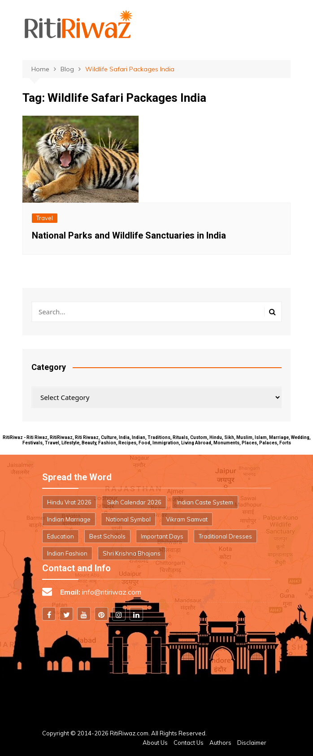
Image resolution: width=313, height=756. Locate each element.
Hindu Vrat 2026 (69, 502)
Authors (220, 742)
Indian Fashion (67, 553)
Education (60, 536)
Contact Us (189, 742)
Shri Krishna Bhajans (132, 553)
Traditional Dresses (225, 536)
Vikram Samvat (187, 519)
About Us (155, 742)
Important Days (162, 536)
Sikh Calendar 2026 (134, 502)
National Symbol (128, 519)
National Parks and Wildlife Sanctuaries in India (129, 235)
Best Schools (107, 536)
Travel (44, 218)
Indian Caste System (205, 502)
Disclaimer (251, 742)
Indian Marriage (69, 519)
